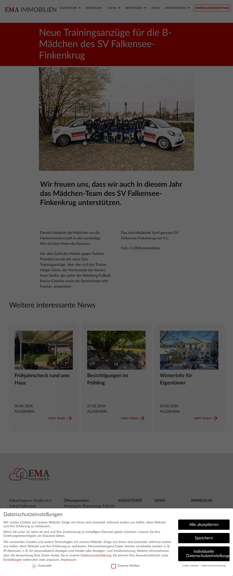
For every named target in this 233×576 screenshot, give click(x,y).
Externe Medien (125, 566)
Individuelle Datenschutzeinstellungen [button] (208, 554)
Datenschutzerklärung (96, 555)
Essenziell (41, 566)
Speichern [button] (204, 538)
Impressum (68, 559)
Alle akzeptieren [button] (204, 525)
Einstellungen (12, 559)
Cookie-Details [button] (190, 566)
